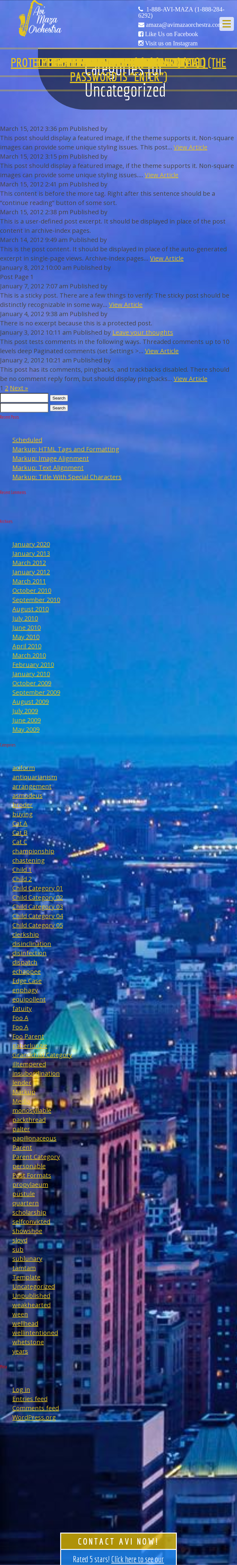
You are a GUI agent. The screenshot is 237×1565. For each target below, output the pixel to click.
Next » (19, 388)
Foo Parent (28, 1036)
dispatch (24, 962)
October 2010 (31, 590)
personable (29, 1166)
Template (26, 1277)
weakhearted (31, 1305)
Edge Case (27, 981)
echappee (26, 971)
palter (21, 1129)
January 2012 (31, 572)
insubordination (36, 1073)
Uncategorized (33, 1286)
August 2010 (30, 609)
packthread (29, 1119)
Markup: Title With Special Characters (67, 477)
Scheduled (27, 440)
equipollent (29, 999)
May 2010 (26, 637)
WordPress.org (34, 1417)
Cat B (19, 832)
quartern (25, 1203)
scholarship (29, 1212)
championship (33, 851)
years (20, 1351)
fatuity (22, 1008)
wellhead (25, 1323)
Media (21, 1101)
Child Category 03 (37, 906)
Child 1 (22, 869)
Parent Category (36, 1157)
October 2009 (31, 683)
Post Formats (31, 1175)
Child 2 (22, 879)
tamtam (24, 1268)
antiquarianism (34, 777)
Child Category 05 (37, 925)
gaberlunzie (29, 1045)
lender (21, 1082)
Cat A (19, 823)
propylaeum (30, 1184)
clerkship (25, 934)
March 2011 (29, 581)
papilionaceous (34, 1138)
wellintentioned (35, 1333)
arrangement (32, 786)
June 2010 (26, 627)
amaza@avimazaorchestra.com (184, 25)
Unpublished (31, 1295)
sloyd (19, 1240)
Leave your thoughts (142, 332)
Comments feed (35, 1408)
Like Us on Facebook (171, 34)
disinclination (31, 943)
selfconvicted (31, 1221)
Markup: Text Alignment (48, 467)
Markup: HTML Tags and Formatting (65, 449)
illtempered (29, 1064)
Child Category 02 (37, 897)
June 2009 (26, 720)
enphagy (25, 990)
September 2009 (36, 692)
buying (22, 814)
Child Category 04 (37, 916)
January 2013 (31, 553)
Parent (22, 1147)
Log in (21, 1389)
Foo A (20, 1018)
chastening (28, 860)
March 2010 (29, 655)
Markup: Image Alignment (50, 458)
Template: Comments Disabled (118, 62)
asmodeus (27, 795)
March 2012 (29, 563)
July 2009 (25, 711)
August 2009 (30, 701)
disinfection (29, 953)
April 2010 (26, 646)
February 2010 (33, 664)
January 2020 (31, 544)
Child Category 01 (37, 888)
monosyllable (31, 1110)
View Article (190, 147)
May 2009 (26, 729)
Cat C (19, 842)
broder (22, 805)
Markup (23, 1092)
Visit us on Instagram (171, 43)
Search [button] (58, 398)
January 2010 (31, 674)
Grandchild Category (42, 1055)
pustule (23, 1194)
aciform (23, 768)
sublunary (27, 1258)
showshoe (27, 1231)
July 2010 (25, 618)
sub (17, 1249)
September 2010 (36, 600)
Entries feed (30, 1399)
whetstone (28, 1342)
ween (20, 1314)
